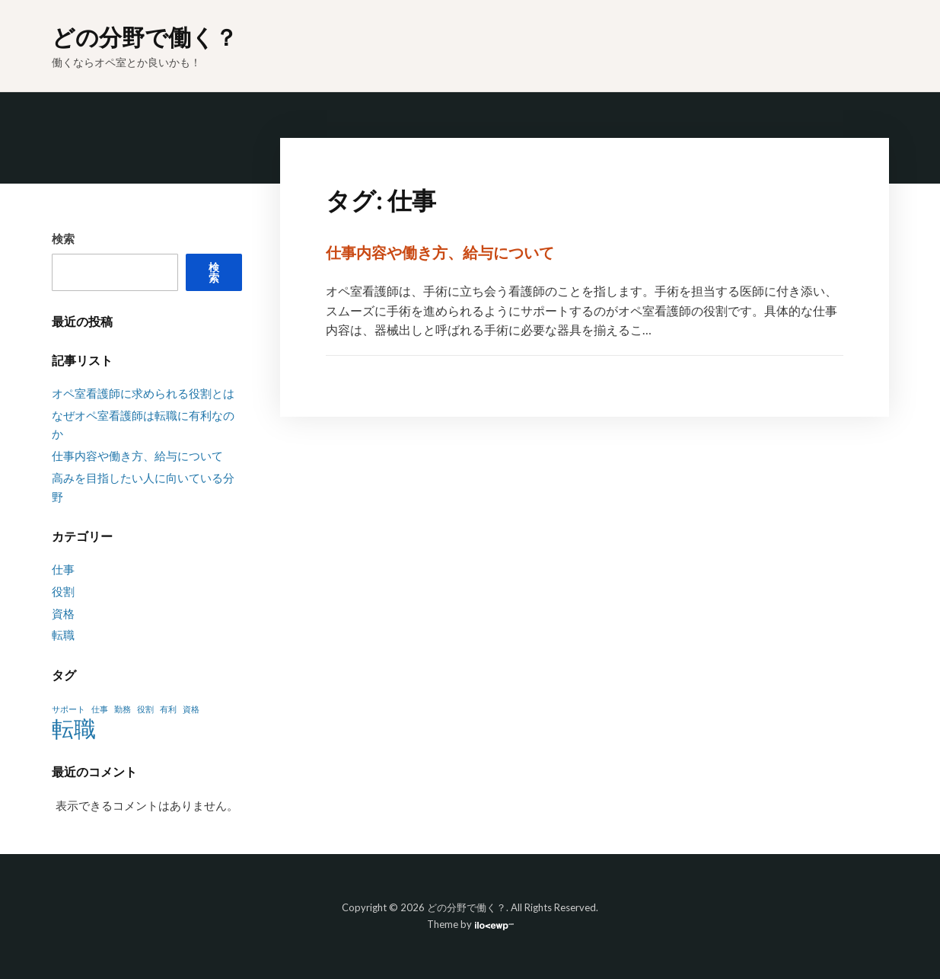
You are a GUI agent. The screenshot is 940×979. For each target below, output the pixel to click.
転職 (63, 634)
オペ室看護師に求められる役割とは (143, 393)
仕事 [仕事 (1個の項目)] (99, 709)
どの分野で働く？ (144, 36)
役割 (63, 591)
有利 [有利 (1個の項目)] (168, 709)
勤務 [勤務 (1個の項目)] (122, 709)
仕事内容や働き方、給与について (440, 252)
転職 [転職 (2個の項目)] (74, 728)
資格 (63, 613)
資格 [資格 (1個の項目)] (191, 709)
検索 (63, 238)
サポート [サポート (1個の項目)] (68, 709)
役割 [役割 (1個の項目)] (145, 709)
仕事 (63, 569)
